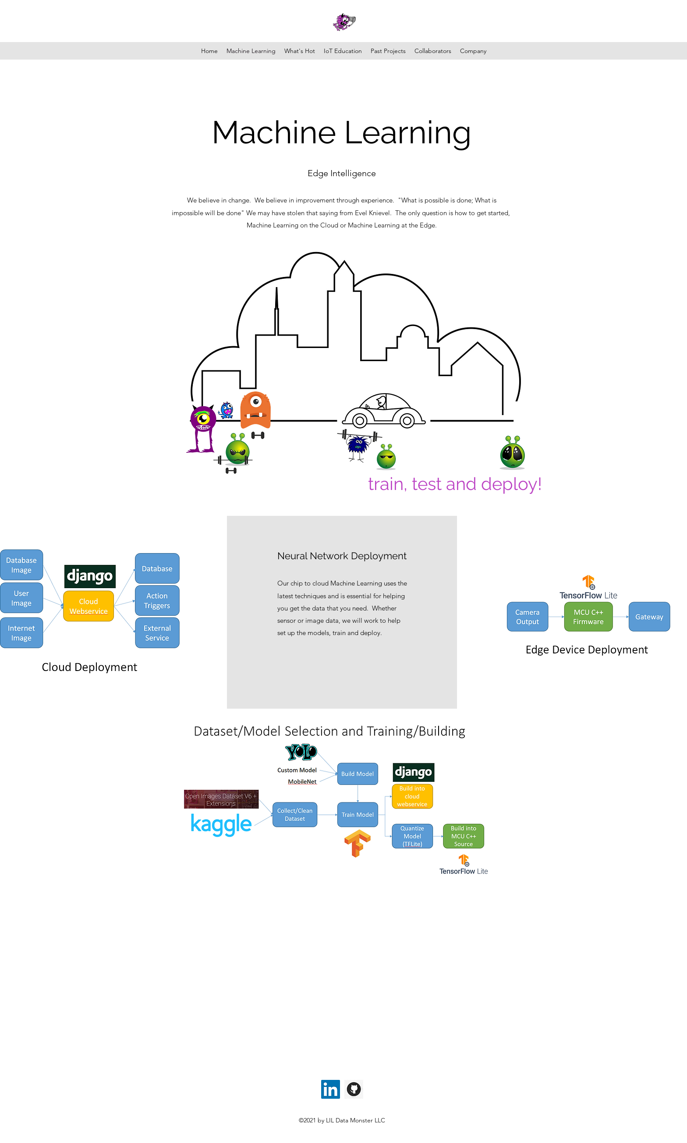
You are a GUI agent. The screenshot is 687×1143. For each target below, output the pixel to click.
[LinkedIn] (330, 1089)
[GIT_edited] (353, 1089)
